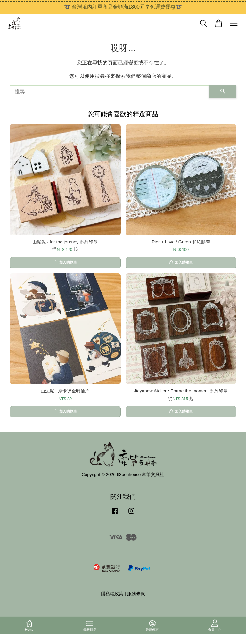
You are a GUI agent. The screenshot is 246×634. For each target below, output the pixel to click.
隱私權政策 (112, 593)
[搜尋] (109, 91)
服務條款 (136, 593)
